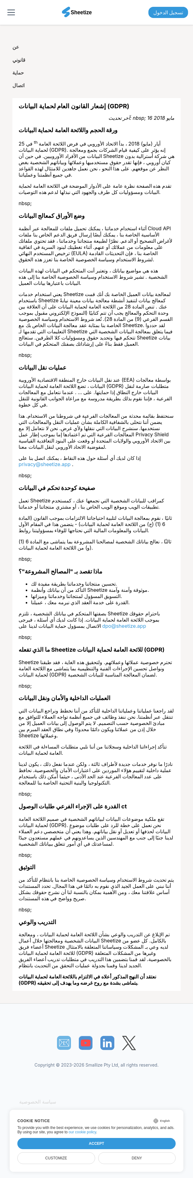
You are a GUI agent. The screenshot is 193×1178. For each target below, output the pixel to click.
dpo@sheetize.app (124, 626)
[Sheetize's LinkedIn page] (107, 1043)
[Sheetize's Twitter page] (129, 1043)
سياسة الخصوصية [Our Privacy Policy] (37, 1102)
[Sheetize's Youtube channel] (86, 1043)
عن (15, 47)
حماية (18, 73)
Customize (56, 1158)
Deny (137, 1158)
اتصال (18, 85)
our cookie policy (82, 1132)
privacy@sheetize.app (45, 464)
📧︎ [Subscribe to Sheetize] (64, 1042)
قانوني (18, 60)
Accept (96, 1143)
